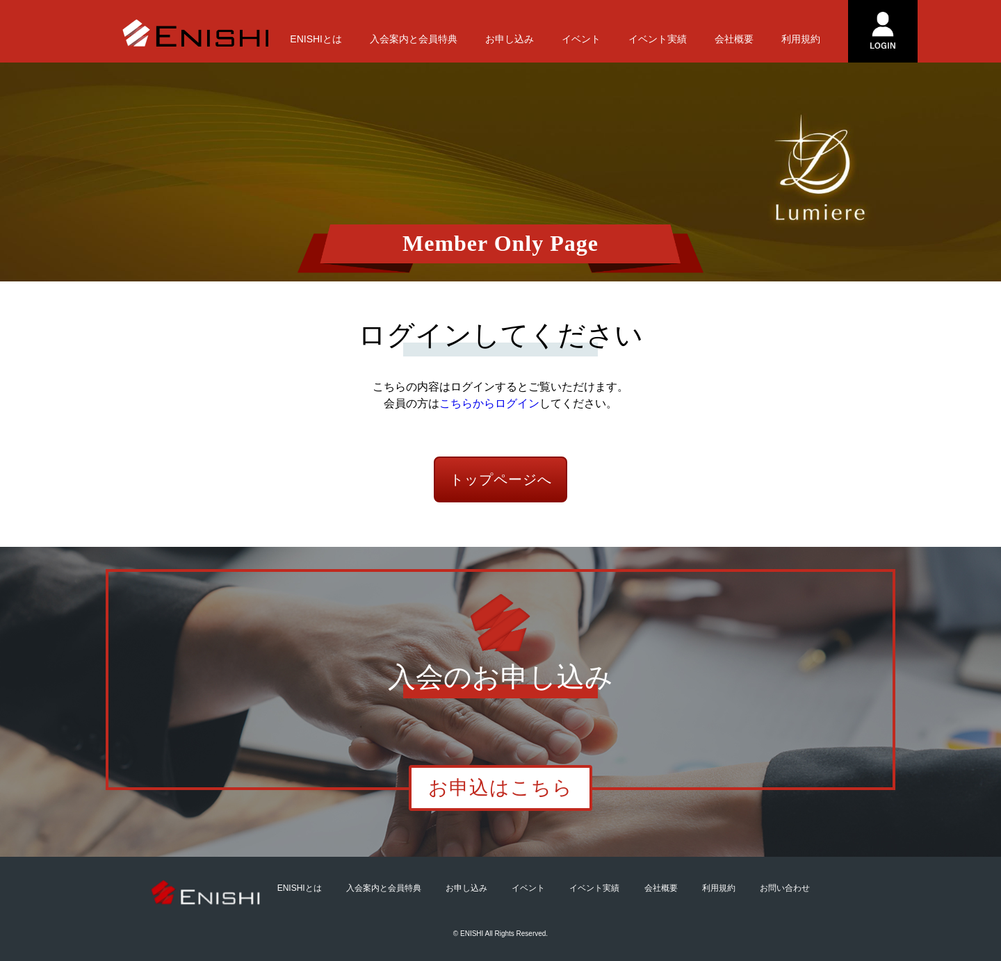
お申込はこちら (500, 787)
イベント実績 (657, 38)
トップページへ (501, 479)
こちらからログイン (489, 403)
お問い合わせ (785, 888)
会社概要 (734, 38)
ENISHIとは (316, 38)
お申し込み (509, 38)
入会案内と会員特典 (413, 38)
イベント (581, 38)
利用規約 (800, 38)
